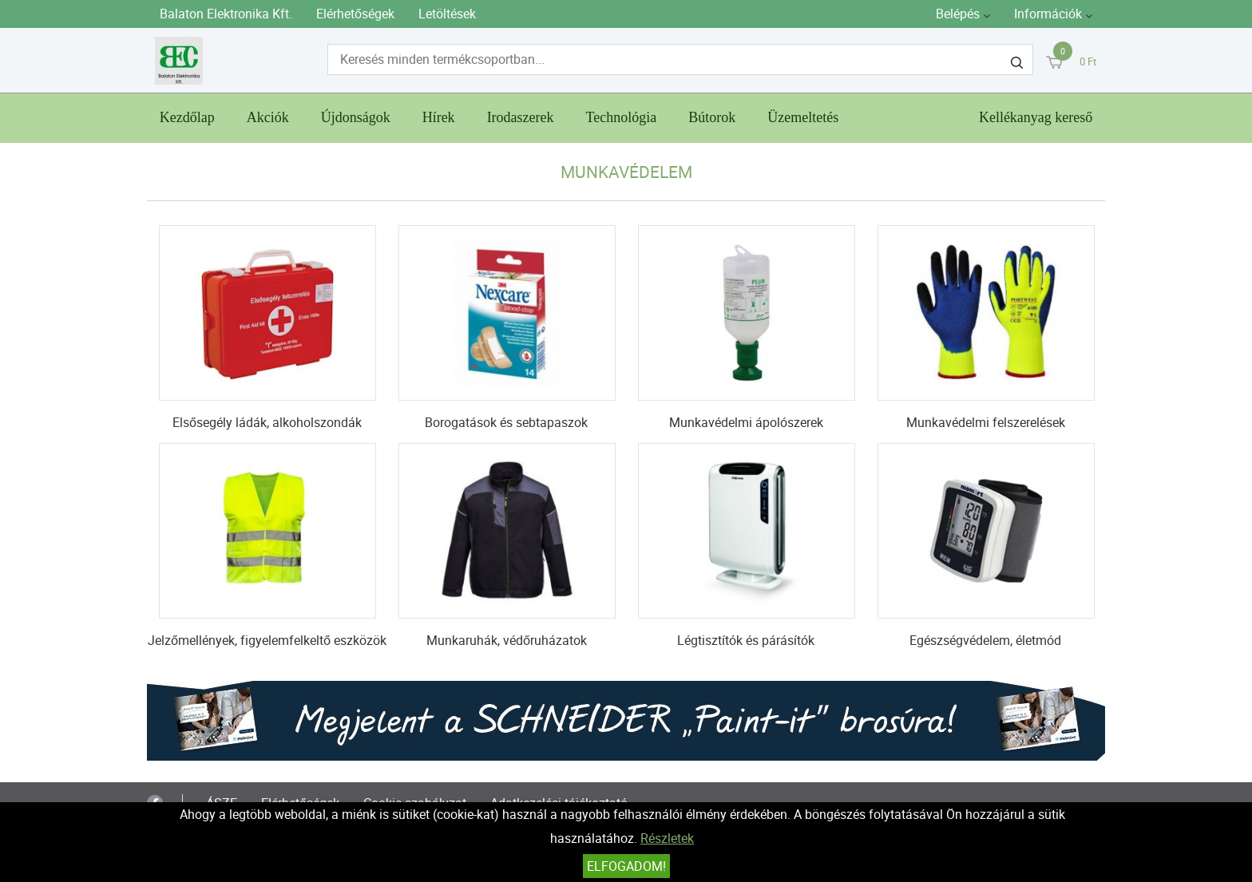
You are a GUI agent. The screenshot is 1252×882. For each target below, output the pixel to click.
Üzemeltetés (802, 117)
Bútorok (711, 117)
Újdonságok (355, 117)
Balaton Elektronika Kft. (226, 13)
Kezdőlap (187, 117)
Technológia (621, 117)
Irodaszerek (520, 117)
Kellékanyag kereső (1035, 117)
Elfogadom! (626, 866)
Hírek (438, 117)
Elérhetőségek (355, 13)
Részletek (667, 838)
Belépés (958, 13)
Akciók (268, 117)
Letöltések (447, 13)
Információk (1048, 13)
